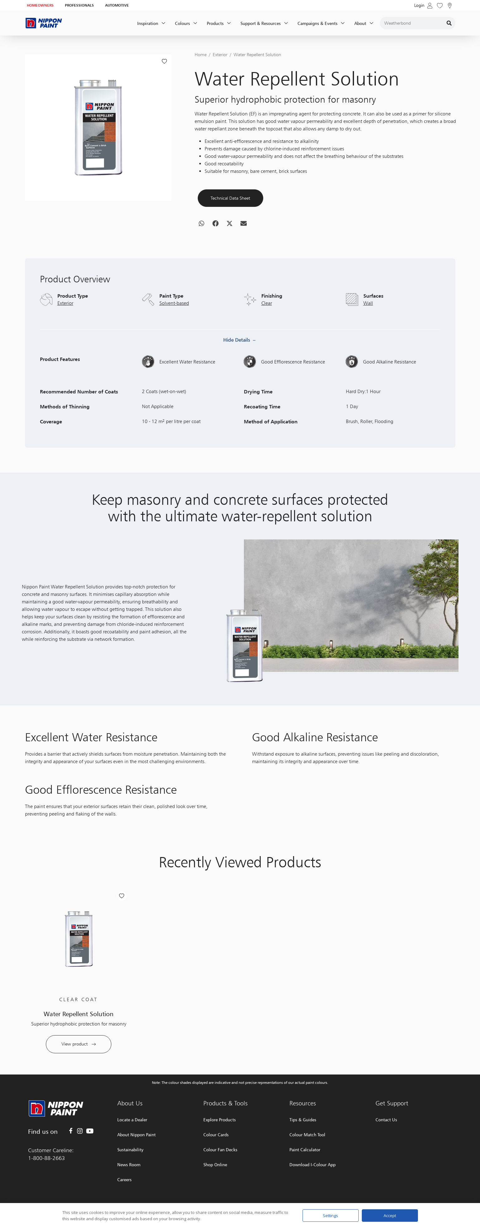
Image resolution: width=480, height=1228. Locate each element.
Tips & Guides (302, 1119)
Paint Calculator (304, 1149)
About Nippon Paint (136, 1134)
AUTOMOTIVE (117, 5)
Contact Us (386, 1119)
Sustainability (130, 1149)
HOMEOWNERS (40, 5)
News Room (128, 1164)
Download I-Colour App (312, 1164)
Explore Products (219, 1119)
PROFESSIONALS (79, 5)
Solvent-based (174, 324)
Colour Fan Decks (220, 1149)
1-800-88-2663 (46, 1158)
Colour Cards (216, 1134)
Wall (368, 324)
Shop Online (215, 1164)
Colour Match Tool (307, 1134)
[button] (202, 234)
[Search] (449, 23)
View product (78, 1064)
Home (200, 54)
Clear (266, 324)
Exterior (220, 54)
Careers (124, 1179)
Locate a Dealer (132, 1119)
